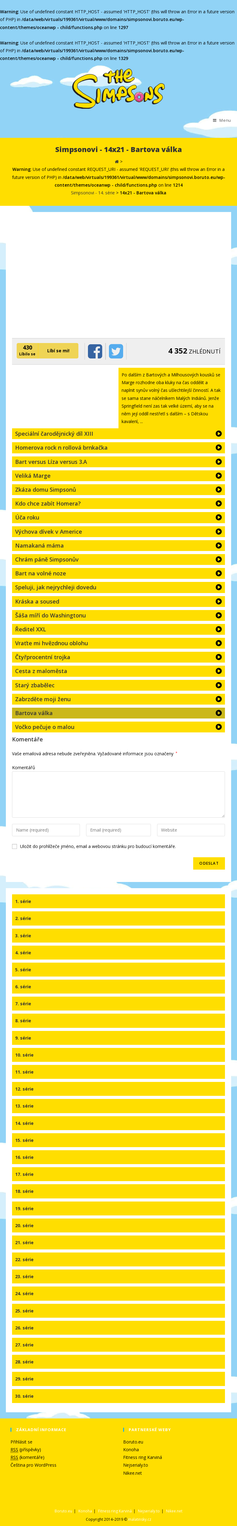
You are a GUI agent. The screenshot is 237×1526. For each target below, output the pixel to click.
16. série (24, 1157)
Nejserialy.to (135, 1465)
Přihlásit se (21, 1442)
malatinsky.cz (139, 1519)
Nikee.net (132, 1473)
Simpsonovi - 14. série (93, 193)
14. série (24, 1123)
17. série (24, 1174)
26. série (24, 1328)
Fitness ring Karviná (142, 1457)
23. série (24, 1276)
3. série (23, 936)
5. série (23, 970)
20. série (24, 1225)
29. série (24, 1379)
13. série (24, 1106)
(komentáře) (27, 1457)
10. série (24, 1055)
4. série (23, 953)
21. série (24, 1242)
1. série (23, 901)
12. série (24, 1089)
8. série (23, 1021)
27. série (24, 1345)
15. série (24, 1140)
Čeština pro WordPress (33, 1465)
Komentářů (23, 767)
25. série (24, 1311)
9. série (23, 1038)
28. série (24, 1362)
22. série (24, 1259)
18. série (24, 1191)
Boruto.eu (133, 1442)
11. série (24, 1072)
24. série (24, 1293)
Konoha (131, 1449)
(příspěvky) (25, 1450)
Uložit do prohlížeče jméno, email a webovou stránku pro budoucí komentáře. (98, 846)
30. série (24, 1396)
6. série (23, 987)
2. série (23, 918)
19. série (24, 1208)
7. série (23, 1004)
